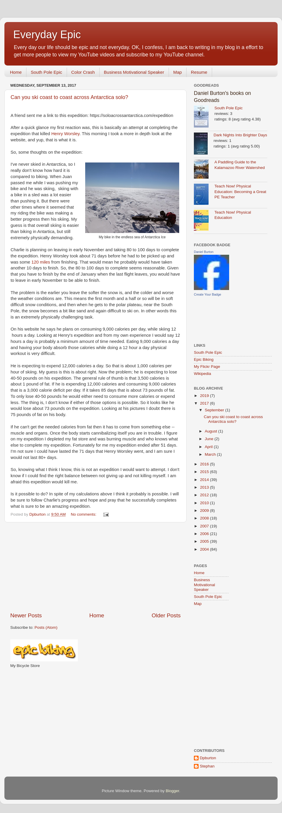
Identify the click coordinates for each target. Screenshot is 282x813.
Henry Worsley (65, 133)
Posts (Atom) (46, 627)
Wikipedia (202, 373)
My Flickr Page (207, 366)
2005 (205, 541)
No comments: (84, 514)
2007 (205, 526)
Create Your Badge (207, 294)
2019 (205, 395)
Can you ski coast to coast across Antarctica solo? (69, 97)
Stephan (207, 766)
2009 (205, 510)
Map (177, 72)
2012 (205, 495)
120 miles (40, 262)
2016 (205, 464)
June (209, 439)
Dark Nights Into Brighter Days (240, 135)
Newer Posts (26, 615)
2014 (205, 479)
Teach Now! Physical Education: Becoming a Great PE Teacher (240, 192)
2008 (205, 518)
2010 (205, 503)
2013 (205, 487)
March (211, 454)
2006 (205, 534)
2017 (205, 403)
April (209, 447)
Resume (199, 72)
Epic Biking (204, 359)
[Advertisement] (95, 567)
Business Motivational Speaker (134, 72)
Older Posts (166, 615)
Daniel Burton (204, 252)
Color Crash (83, 72)
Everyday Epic (47, 35)
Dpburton (208, 758)
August (211, 431)
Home (16, 72)
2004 (205, 549)
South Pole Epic (46, 72)
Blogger (172, 791)
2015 (205, 472)
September (215, 410)
